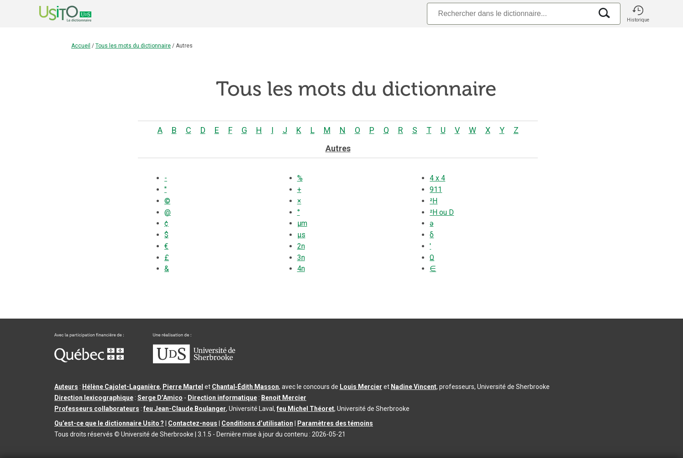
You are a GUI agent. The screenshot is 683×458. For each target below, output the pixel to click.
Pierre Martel (183, 386)
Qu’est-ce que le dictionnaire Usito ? (109, 423)
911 (436, 189)
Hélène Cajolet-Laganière (121, 386)
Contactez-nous (192, 423)
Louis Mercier (361, 386)
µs (301, 234)
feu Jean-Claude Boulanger (184, 408)
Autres (338, 148)
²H (433, 201)
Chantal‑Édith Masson (245, 386)
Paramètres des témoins (335, 423)
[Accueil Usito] (55, 13)
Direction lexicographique (93, 397)
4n (301, 268)
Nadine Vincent (413, 386)
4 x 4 (437, 178)
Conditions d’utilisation (257, 423)
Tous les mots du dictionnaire (133, 46)
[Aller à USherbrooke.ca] (194, 361)
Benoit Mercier (283, 397)
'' (165, 189)
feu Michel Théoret (305, 408)
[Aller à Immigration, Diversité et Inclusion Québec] (89, 360)
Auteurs (66, 386)
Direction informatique (222, 397)
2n (301, 246)
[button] (637, 13)
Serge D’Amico (160, 397)
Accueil (80, 46)
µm (302, 223)
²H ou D (442, 212)
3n (301, 257)
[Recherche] (509, 13)
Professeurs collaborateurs (96, 408)
